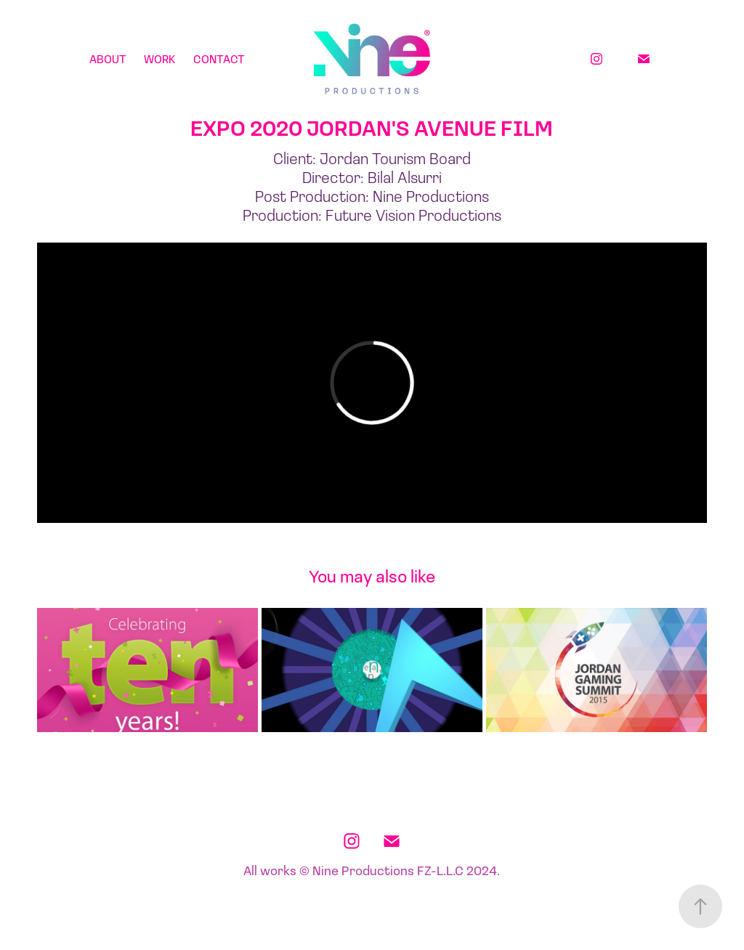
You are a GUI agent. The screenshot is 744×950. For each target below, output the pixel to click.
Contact (219, 58)
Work (159, 58)
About (107, 58)
